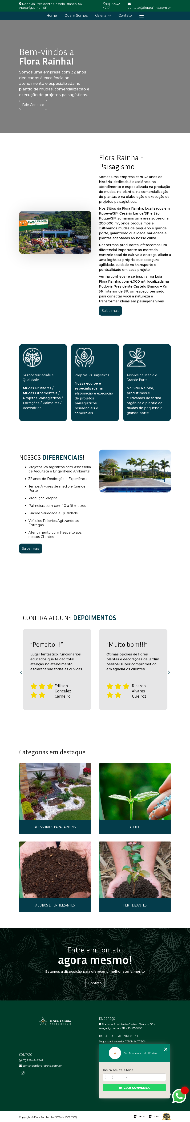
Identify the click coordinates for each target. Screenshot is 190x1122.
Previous (21, 672)
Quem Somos (76, 15)
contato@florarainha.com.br (40, 1065)
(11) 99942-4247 (112, 5)
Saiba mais (110, 311)
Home (51, 15)
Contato (125, 15)
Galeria (101, 15)
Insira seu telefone (118, 1070)
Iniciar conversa (134, 1087)
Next (168, 672)
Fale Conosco (33, 105)
